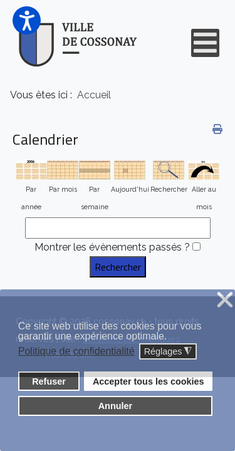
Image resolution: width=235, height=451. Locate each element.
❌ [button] (225, 300)
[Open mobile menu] (205, 43)
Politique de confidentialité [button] (76, 351)
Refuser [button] (49, 381)
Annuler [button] (115, 406)
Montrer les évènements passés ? (112, 247)
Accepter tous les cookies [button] (148, 381)
